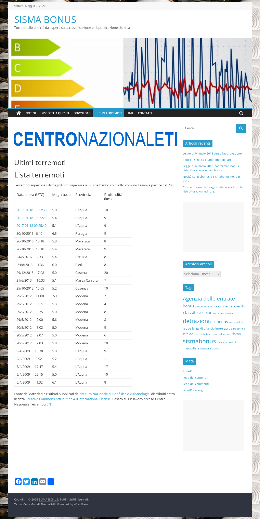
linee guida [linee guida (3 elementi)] (223, 328)
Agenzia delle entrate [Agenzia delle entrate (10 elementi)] (209, 298)
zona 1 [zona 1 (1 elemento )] (217, 348)
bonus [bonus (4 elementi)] (188, 306)
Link (130, 113)
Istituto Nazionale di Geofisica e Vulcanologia (115, 394)
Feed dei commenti (196, 384)
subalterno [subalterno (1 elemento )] (222, 342)
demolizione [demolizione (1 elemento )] (226, 313)
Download (82, 113)
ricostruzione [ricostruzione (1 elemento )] (219, 334)
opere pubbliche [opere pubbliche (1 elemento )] (202, 334)
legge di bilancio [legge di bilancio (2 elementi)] (203, 328)
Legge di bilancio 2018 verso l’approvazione (212, 153)
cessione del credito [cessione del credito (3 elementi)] (229, 306)
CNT (50, 404)
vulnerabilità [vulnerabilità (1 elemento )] (206, 348)
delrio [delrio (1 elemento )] (216, 313)
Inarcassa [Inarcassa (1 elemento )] (233, 322)
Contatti (145, 113)
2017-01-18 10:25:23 (31, 218)
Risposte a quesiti (55, 113)
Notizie (31, 113)
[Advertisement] (95, 446)
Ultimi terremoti (108, 113)
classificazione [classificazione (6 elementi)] (197, 312)
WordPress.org (193, 390)
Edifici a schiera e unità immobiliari (207, 160)
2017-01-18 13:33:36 (31, 210)
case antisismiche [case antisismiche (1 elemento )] (204, 306)
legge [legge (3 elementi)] (187, 328)
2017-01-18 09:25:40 (31, 225)
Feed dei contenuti (195, 378)
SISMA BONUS (45, 19)
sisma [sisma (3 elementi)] (236, 333)
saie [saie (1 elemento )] (229, 334)
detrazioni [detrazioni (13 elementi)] (196, 321)
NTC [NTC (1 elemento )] (190, 334)
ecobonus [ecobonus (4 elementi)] (219, 321)
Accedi (187, 371)
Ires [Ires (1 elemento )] (241, 322)
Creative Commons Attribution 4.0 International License (68, 399)
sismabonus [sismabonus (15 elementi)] (199, 341)
